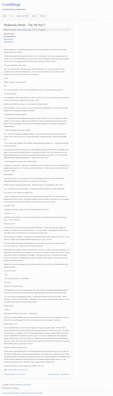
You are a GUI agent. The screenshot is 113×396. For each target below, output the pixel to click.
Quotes (34, 16)
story (18, 370)
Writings (24, 30)
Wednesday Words (15, 30)
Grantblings (11, 4)
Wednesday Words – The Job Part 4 (59, 374)
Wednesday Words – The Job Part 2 (15, 374)
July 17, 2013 (32, 30)
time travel (24, 370)
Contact (42, 16)
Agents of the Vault (22, 16)
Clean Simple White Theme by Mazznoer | (15, 393)
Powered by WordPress (36, 393)
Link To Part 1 (8, 39)
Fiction (10, 370)
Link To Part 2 (8, 42)
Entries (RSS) (26, 385)
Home (5, 16)
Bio (12, 16)
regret (15, 370)
